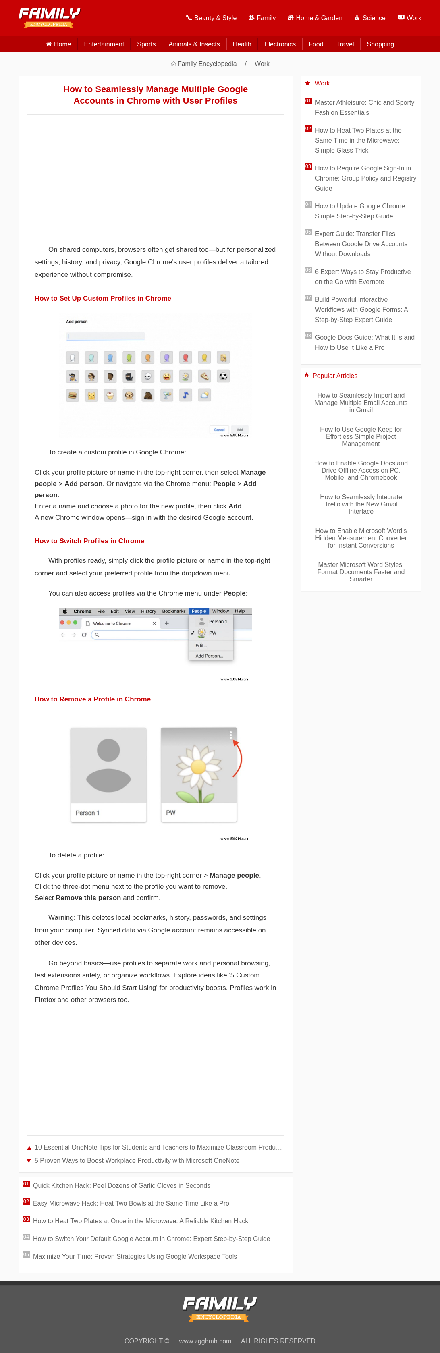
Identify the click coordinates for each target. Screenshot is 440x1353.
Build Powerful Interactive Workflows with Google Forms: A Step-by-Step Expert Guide (361, 309)
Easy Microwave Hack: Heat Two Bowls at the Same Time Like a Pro (131, 1203)
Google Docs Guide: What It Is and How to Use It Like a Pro (365, 342)
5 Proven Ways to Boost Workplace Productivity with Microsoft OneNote (137, 1160)
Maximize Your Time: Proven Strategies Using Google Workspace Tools (135, 1256)
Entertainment (104, 44)
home (62, 44)
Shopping (380, 44)
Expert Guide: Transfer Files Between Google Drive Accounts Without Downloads (361, 243)
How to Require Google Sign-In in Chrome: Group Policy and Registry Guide (366, 178)
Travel (345, 44)
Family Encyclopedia (207, 63)
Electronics (280, 44)
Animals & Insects (194, 44)
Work (262, 63)
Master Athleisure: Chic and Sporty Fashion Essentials (364, 107)
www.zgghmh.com (205, 1341)
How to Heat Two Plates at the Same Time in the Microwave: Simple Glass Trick (358, 140)
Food (316, 44)
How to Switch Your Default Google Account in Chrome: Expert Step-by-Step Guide (151, 1238)
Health (242, 44)
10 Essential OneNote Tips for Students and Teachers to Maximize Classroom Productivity (159, 1147)
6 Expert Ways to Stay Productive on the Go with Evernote (363, 276)
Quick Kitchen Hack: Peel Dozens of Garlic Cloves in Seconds (121, 1185)
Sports (146, 44)
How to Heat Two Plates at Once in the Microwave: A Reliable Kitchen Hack (140, 1221)
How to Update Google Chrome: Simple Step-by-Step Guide (361, 211)
